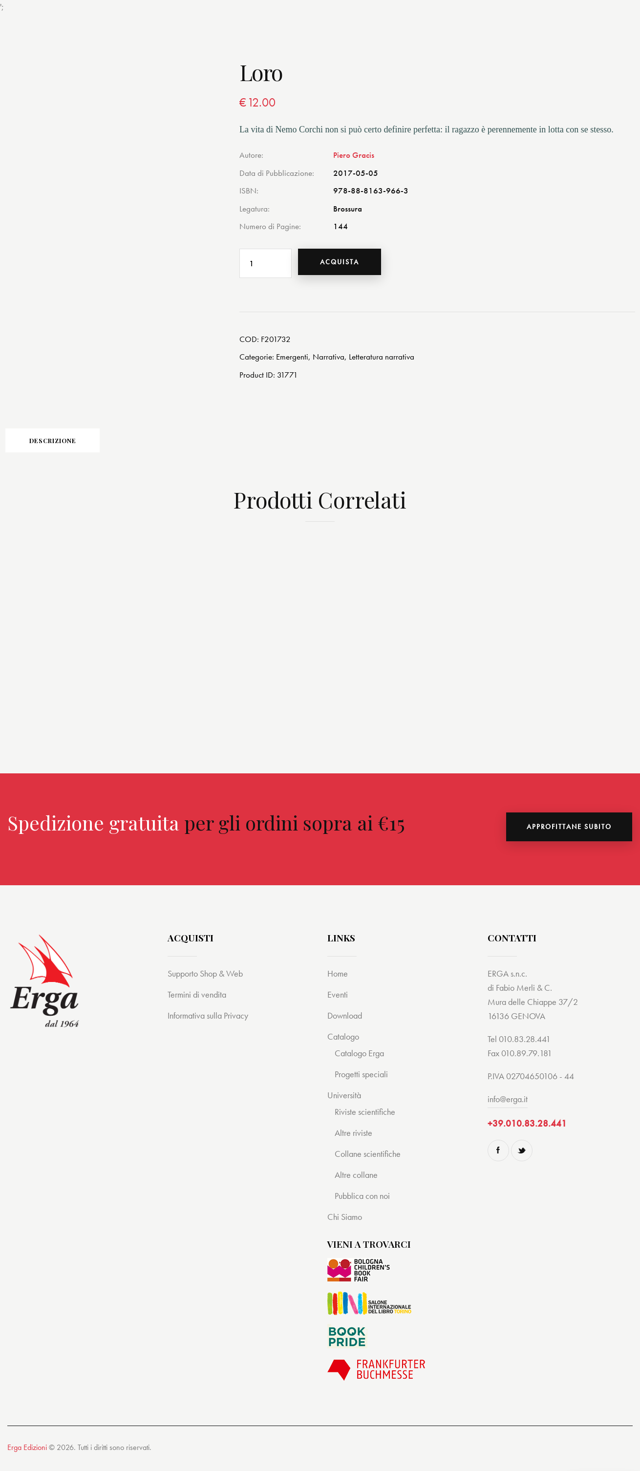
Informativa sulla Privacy (212, 1023)
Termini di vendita (199, 1002)
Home (338, 981)
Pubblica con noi (364, 1203)
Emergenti (292, 359)
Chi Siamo (345, 1224)
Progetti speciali (363, 1082)
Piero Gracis (353, 154)
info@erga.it (508, 1106)
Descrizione (73, 446)
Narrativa (328, 359)
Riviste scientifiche (366, 1119)
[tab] (73, 446)
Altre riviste (354, 1140)
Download (346, 1023)
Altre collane (357, 1182)
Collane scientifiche (369, 1161)
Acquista (345, 263)
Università (345, 1103)
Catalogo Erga (361, 1061)
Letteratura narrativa (381, 359)
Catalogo (344, 1044)
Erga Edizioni (27, 1455)
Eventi (337, 1002)
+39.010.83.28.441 (527, 1131)
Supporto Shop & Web (209, 981)
